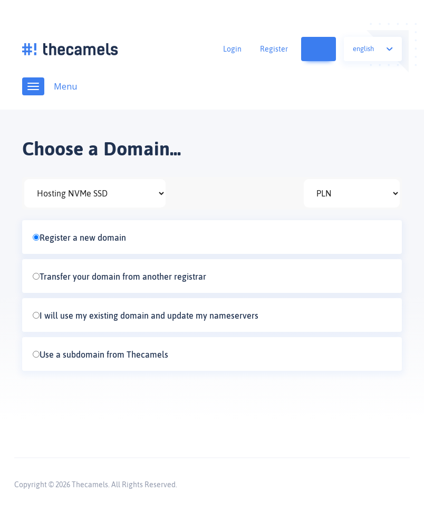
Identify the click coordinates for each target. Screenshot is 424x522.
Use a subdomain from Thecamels (100, 354)
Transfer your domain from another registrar (119, 276)
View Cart (327, 49)
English (373, 49)
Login (232, 49)
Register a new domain (79, 237)
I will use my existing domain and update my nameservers (145, 315)
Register (274, 49)
